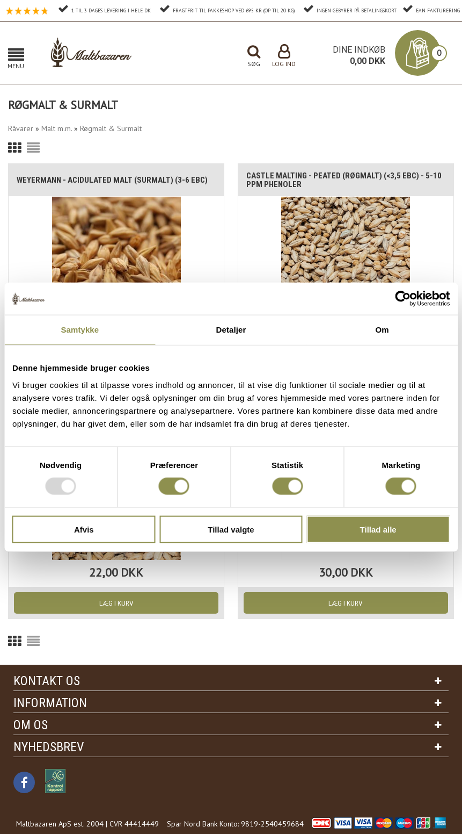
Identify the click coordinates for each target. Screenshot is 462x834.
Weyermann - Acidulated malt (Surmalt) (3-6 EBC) (112, 180)
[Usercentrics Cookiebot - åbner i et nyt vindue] (403, 299)
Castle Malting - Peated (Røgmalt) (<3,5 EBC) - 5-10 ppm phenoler (344, 180)
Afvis (84, 529)
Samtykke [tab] (80, 329)
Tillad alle (378, 529)
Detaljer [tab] (231, 329)
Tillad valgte (231, 529)
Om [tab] (382, 329)
